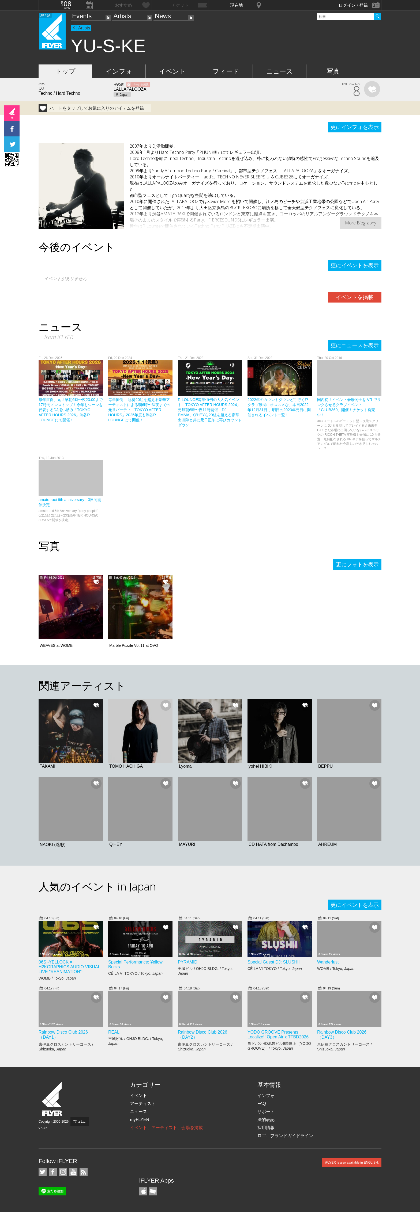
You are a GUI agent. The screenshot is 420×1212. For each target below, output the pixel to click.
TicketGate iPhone (153, 1191)
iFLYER (52, 1099)
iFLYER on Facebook (53, 1172)
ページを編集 (141, 84)
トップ (65, 71)
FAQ (261, 1103)
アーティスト (143, 1103)
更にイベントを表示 (355, 265)
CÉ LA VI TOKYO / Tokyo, (135, 973)
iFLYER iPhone (143, 1191)
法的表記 (266, 1119)
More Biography (360, 223)
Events (82, 16)
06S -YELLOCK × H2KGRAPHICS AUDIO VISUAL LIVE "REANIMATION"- (69, 967)
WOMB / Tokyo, (57, 978)
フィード (226, 71)
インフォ (119, 71)
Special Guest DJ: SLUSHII (274, 962)
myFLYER (139, 1119)
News (163, 16)
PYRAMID (187, 962)
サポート (266, 1111)
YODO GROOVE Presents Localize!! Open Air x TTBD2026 (278, 1034)
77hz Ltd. (79, 1121)
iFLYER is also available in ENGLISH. (352, 1162)
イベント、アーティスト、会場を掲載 (166, 1127)
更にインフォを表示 (355, 127)
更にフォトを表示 (357, 564)
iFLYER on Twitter (43, 1172)
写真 (333, 71)
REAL (113, 1032)
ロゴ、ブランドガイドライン (285, 1135)
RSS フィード (84, 1172)
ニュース (279, 71)
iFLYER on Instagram (63, 1172)
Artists (122, 16)
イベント (172, 71)
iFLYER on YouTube (73, 1172)
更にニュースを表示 (355, 345)
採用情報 (266, 1127)
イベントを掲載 (354, 297)
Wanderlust (328, 962)
